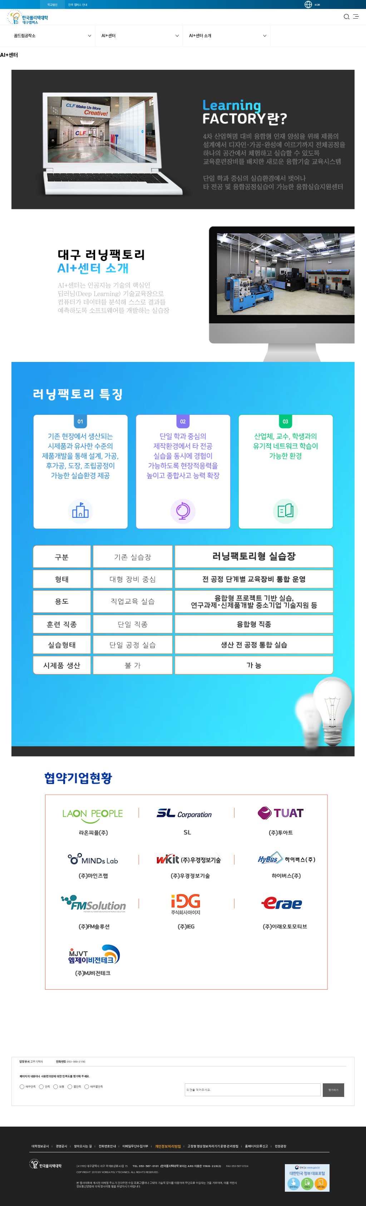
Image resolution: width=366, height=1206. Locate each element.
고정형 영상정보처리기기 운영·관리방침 (213, 1146)
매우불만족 (96, 1086)
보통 (61, 1086)
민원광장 (280, 1146)
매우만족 (31, 1086)
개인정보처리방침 (168, 1146)
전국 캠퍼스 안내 (77, 4)
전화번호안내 (107, 1146)
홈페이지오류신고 (256, 1146)
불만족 (77, 1086)
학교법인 (53, 4)
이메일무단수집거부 (135, 1146)
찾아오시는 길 (83, 1146)
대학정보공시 (40, 1146)
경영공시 (61, 1146)
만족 (47, 1086)
